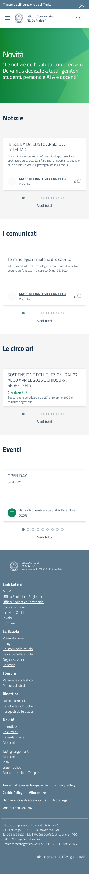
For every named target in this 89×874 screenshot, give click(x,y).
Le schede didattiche (18, 706)
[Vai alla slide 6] (47, 198)
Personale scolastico (18, 680)
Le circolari (10, 731)
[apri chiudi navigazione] (7, 18)
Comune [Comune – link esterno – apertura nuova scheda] (9, 623)
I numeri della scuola (18, 648)
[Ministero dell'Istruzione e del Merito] (27, 4)
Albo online (11, 742)
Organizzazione (14, 659)
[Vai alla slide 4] (38, 198)
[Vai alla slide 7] (52, 198)
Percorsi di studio (15, 685)
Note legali (61, 800)
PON (6, 762)
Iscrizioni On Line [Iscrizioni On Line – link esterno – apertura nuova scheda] (15, 612)
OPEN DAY (17, 475)
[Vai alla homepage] (19, 18)
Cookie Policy (12, 792)
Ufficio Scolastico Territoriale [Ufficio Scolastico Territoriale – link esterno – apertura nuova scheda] (23, 601)
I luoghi (8, 643)
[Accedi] (82, 4)
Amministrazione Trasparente (24, 772)
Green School (12, 767)
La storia (9, 664)
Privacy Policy (64, 785)
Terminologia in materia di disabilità (39, 259)
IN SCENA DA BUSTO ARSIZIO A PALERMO (36, 147)
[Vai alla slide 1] (23, 198)
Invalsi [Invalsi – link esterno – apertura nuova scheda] (7, 617)
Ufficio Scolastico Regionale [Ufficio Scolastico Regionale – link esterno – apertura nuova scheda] (23, 596)
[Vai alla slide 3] (33, 198)
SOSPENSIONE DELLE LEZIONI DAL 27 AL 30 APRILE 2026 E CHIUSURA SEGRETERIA (43, 380)
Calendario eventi (15, 737)
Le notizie (10, 726)
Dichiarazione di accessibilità (24, 800)
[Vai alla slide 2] (28, 198)
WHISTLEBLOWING (17, 807)
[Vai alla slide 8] (57, 198)
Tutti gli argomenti (16, 751)
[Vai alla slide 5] (42, 198)
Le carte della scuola (18, 654)
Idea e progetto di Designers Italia (61, 856)
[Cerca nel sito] (78, 18)
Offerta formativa (15, 700)
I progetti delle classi (18, 711)
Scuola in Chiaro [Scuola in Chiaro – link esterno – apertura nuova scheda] (14, 607)
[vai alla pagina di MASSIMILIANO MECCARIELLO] (42, 178)
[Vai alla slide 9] (62, 198)
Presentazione (13, 638)
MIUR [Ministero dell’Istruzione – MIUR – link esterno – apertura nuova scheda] (7, 591)
